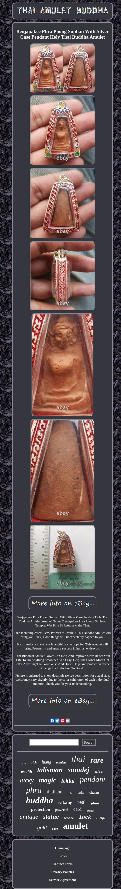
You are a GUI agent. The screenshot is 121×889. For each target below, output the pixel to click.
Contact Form (63, 864)
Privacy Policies (62, 872)
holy (24, 763)
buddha (39, 800)
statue (51, 816)
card (77, 809)
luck (85, 817)
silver (99, 771)
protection (40, 809)
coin (70, 793)
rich (34, 762)
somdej (78, 770)
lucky (27, 780)
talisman (50, 770)
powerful (61, 810)
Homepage (62, 848)
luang (46, 762)
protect (90, 810)
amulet (75, 825)
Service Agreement (62, 880)
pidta (81, 792)
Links (62, 856)
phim (95, 803)
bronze (69, 818)
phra (34, 789)
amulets (61, 762)
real (81, 802)
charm (94, 792)
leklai (68, 781)
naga (101, 817)
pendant (92, 779)
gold (42, 827)
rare (97, 760)
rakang (65, 802)
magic (47, 780)
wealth (26, 771)
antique (28, 816)
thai (78, 759)
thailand (54, 791)
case (55, 828)
